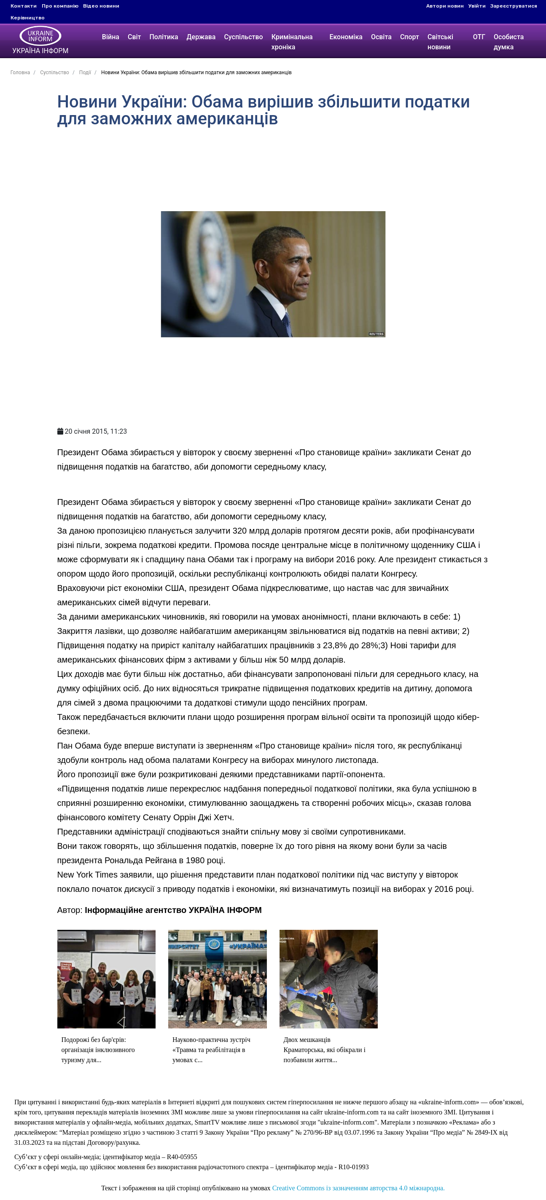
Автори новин (445, 5)
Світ (132, 37)
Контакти (24, 5)
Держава (199, 37)
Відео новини (101, 5)
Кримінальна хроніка (290, 42)
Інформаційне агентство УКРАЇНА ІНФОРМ (173, 910)
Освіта (381, 37)
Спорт (409, 37)
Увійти (477, 5)
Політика (162, 37)
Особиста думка (510, 42)
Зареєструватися (513, 5)
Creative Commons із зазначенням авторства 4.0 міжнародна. (358, 1188)
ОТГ (480, 37)
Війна (108, 37)
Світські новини (440, 42)
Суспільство (241, 37)
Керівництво (28, 17)
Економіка (345, 37)
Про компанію (60, 5)
